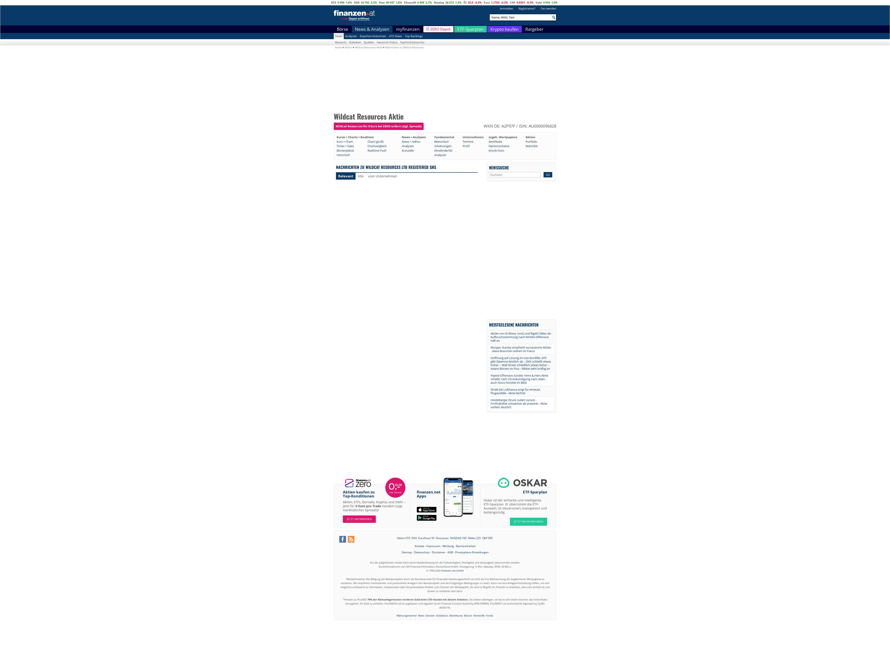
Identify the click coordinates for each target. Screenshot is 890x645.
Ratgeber (534, 29)
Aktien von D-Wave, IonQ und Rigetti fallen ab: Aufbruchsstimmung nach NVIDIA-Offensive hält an (521, 337)
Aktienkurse (456, 615)
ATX (333, 2)
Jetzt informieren (359, 519)
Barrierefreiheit (465, 546)
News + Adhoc (411, 142)
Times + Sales (345, 146)
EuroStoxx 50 (426, 538)
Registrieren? (527, 8)
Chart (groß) (376, 142)
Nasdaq (439, 2)
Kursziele (408, 150)
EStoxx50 (410, 2)
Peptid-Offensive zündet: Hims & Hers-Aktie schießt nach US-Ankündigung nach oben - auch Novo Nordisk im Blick (519, 379)
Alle (361, 176)
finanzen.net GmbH (452, 570)
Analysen (351, 36)
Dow (382, 2)
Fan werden (548, 8)
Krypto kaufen (504, 29)
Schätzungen (442, 146)
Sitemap (407, 552)
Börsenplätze (345, 150)
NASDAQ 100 (458, 538)
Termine (468, 142)
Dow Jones (442, 538)
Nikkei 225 (474, 538)
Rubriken (355, 42)
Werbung (448, 546)
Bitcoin (468, 615)
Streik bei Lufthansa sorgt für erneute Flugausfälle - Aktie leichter (515, 391)
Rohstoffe (479, 615)
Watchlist (532, 146)
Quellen (369, 42)
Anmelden (506, 8)
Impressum (433, 546)
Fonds (489, 615)
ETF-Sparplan (470, 29)
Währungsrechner (406, 615)
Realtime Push (377, 150)
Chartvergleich (377, 146)
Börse (342, 29)
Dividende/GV (443, 150)
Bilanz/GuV (441, 142)
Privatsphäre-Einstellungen (472, 552)
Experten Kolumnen (373, 36)
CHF (512, 2)
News (338, 36)
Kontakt (419, 546)
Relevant (345, 176)
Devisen (430, 615)
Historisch (343, 155)
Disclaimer (438, 552)
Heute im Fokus (387, 42)
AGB (450, 552)
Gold (539, 2)
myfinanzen (408, 29)
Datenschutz (422, 552)
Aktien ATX (403, 538)
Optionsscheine (499, 146)
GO (548, 175)
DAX (357, 2)
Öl (465, 2)
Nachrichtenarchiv (412, 42)
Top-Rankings (414, 36)
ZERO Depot (440, 29)
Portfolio (531, 142)
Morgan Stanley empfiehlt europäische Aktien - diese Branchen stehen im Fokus (521, 349)
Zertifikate (495, 142)
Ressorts (340, 42)
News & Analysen (372, 29)
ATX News (395, 36)
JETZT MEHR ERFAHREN (528, 521)
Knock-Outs (496, 150)
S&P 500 (487, 538)
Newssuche (499, 167)
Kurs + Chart (345, 142)
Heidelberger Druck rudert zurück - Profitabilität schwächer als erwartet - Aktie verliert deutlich (519, 403)
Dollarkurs (442, 615)
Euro (487, 2)
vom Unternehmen (382, 176)
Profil (466, 146)
